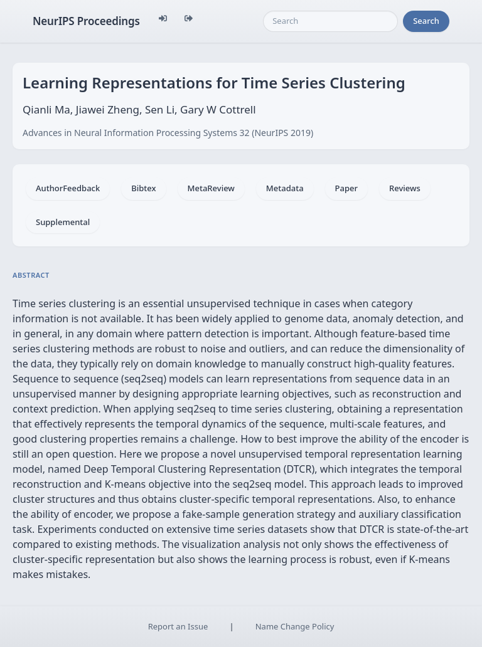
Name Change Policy (295, 626)
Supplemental (63, 222)
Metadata (285, 188)
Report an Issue (178, 626)
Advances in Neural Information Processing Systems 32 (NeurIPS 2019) (168, 133)
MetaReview (211, 188)
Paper (346, 188)
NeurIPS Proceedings (86, 21)
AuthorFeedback (68, 188)
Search (426, 20)
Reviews (404, 188)
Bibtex (143, 188)
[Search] (330, 21)
